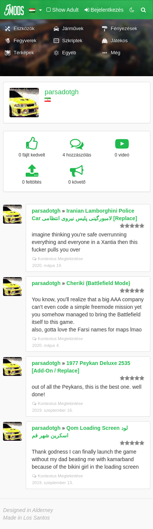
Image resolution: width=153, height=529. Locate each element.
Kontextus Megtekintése (57, 258)
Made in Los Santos (26, 518)
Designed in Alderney (28, 510)
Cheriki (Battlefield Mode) (98, 283)
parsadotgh (62, 92)
